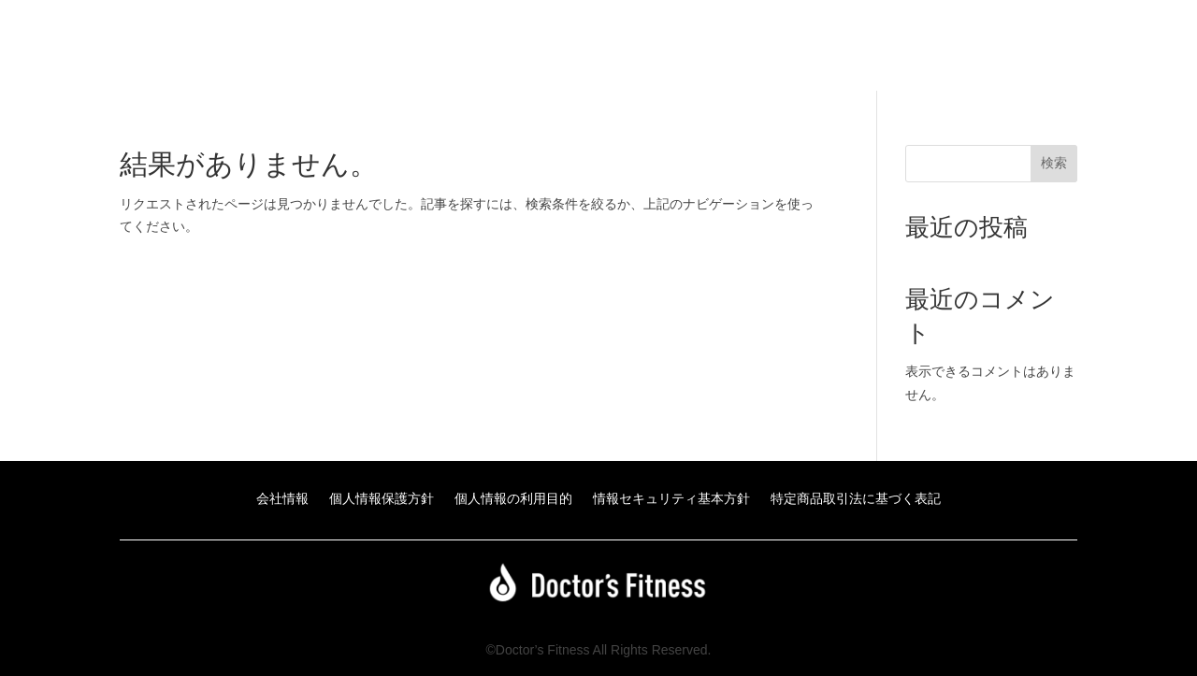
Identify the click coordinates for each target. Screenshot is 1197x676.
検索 (1054, 162)
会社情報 (282, 499)
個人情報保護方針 (381, 499)
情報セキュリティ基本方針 (671, 499)
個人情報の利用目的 (513, 499)
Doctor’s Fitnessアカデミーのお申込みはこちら (866, 52)
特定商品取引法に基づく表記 (856, 499)
